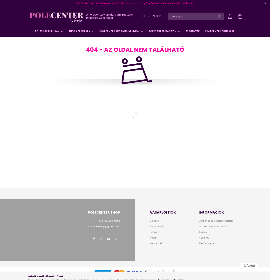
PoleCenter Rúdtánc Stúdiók (119, 31)
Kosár (153, 237)
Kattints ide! (186, 3)
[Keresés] (196, 16)
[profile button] (230, 16)
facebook (94, 238)
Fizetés (203, 232)
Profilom (154, 232)
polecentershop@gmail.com (103, 226)
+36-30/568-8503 (109, 220)
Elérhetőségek (207, 243)
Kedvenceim (157, 243)
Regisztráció (157, 226)
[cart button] (240, 16)
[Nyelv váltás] (145, 16)
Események (193, 31)
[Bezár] (265, 3)
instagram (101, 238)
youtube (108, 238)
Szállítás (204, 237)
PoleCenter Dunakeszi (220, 31)
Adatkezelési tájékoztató (213, 226)
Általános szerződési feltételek (216, 221)
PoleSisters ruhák (47, 31)
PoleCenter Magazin (163, 31)
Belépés (154, 221)
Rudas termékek (80, 31)
